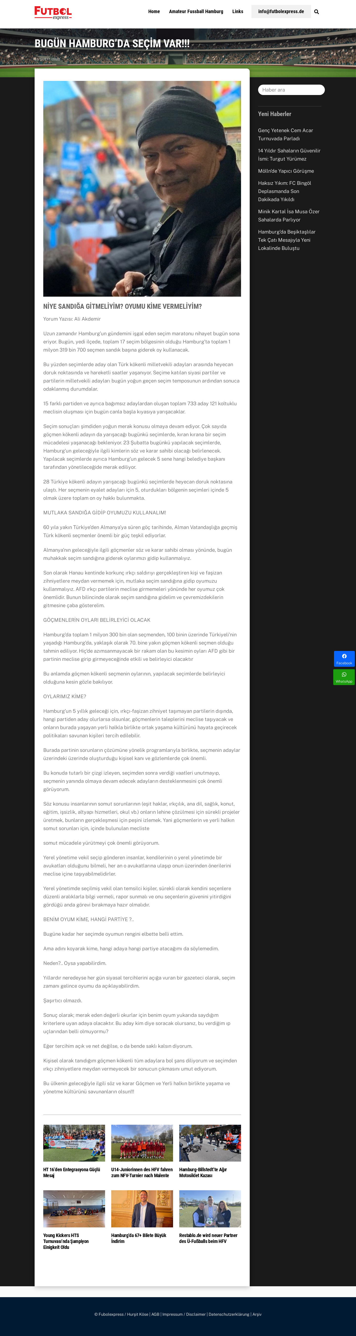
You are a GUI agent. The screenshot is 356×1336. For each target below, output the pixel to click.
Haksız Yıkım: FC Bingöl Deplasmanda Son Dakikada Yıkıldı (284, 191)
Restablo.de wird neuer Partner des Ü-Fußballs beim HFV (208, 1238)
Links (237, 11)
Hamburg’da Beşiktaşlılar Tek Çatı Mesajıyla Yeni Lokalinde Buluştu (287, 240)
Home (154, 11)
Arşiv (257, 1314)
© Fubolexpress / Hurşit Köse (121, 1314)
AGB (155, 1314)
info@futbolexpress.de (281, 11)
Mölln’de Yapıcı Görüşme (286, 171)
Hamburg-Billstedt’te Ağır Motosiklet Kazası (203, 1172)
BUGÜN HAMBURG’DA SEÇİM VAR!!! (112, 43)
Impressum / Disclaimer (184, 1314)
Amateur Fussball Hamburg (196, 11)
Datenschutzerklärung (229, 1314)
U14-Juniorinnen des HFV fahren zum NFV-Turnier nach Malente (142, 1172)
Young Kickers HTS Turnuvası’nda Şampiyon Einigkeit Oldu (66, 1241)
